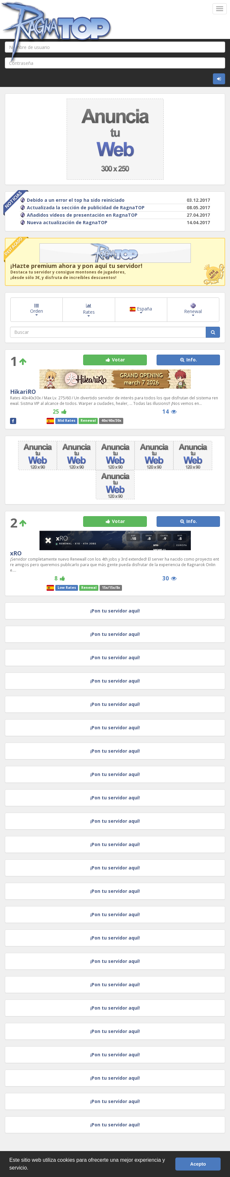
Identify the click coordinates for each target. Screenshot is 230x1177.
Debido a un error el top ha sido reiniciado (72, 200)
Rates (89, 309)
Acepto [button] (198, 1164)
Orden (36, 309)
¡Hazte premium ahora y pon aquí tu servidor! (76, 266)
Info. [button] (188, 360)
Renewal (193, 309)
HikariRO (23, 391)
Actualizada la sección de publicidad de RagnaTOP (82, 207)
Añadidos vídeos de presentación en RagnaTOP (78, 215)
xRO (16, 553)
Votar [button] (115, 360)
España (141, 309)
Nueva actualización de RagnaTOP (63, 222)
